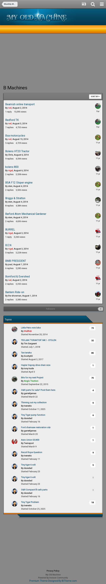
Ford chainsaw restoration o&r (36, 427)
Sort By (95, 96)
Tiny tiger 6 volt (28, 464)
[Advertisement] (42, 58)
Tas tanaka (26, 352)
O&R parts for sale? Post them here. (38, 390)
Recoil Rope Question (31, 452)
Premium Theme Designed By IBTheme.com (53, 580)
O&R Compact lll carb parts (34, 489)
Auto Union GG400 (30, 440)
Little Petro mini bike (31, 327)
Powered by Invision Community (53, 578)
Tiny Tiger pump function (33, 415)
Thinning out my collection (34, 402)
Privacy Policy (53, 571)
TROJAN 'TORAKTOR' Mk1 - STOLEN (38, 340)
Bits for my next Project (32, 377)
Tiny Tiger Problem (30, 502)
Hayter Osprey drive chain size (35, 365)
